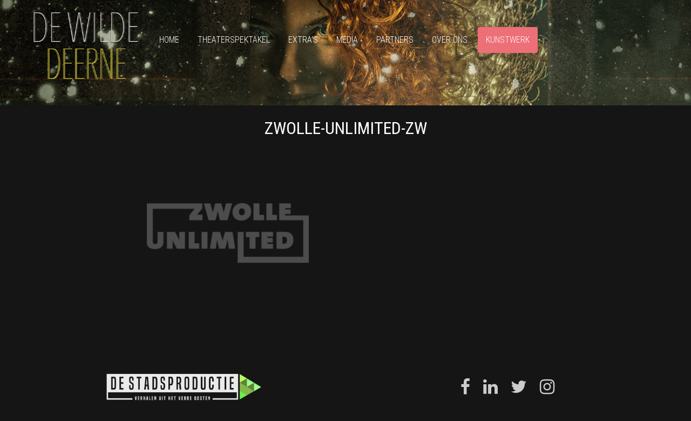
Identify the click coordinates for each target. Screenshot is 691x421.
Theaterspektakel (234, 40)
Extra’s (303, 40)
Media (347, 40)
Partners (395, 40)
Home (169, 40)
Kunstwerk (508, 40)
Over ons (450, 40)
